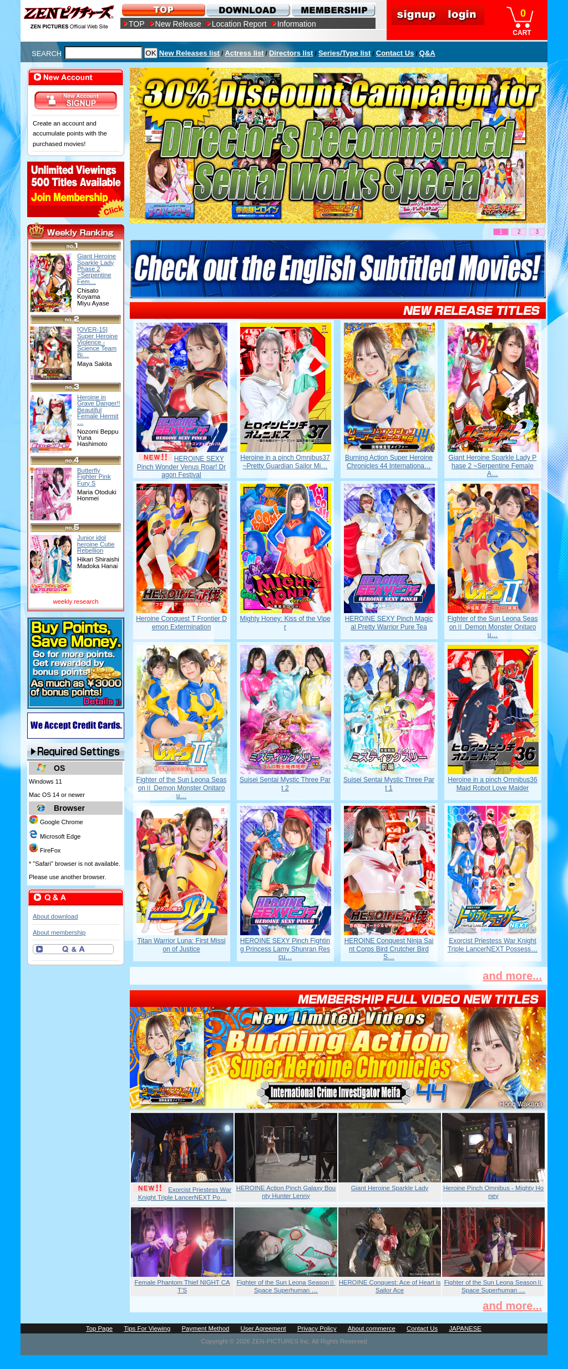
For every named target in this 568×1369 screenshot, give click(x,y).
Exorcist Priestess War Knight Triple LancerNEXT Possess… (492, 944)
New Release (178, 23)
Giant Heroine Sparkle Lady (390, 1188)
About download (55, 916)
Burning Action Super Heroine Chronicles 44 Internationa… (389, 461)
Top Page (99, 1328)
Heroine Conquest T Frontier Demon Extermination (181, 622)
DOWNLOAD (247, 10)
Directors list (291, 53)
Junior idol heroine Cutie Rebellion (96, 544)
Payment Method (205, 1328)
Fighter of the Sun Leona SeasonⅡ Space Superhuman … (286, 1286)
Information (296, 23)
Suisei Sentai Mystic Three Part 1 (388, 783)
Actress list (244, 53)
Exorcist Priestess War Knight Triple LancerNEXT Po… (184, 1193)
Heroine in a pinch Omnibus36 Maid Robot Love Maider (492, 783)
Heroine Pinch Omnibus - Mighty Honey (493, 1192)
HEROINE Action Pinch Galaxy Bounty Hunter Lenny (286, 1192)
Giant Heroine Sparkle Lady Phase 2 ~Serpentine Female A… (493, 466)
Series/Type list (344, 53)
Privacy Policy (317, 1328)
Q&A (427, 53)
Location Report (239, 23)
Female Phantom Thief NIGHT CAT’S (182, 1286)
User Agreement (263, 1328)
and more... (512, 976)
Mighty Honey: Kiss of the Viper (285, 622)
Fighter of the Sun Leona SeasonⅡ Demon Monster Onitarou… (493, 627)
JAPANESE (465, 1328)
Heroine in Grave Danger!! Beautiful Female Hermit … (98, 409)
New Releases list (189, 53)
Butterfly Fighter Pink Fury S (94, 477)
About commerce (371, 1328)
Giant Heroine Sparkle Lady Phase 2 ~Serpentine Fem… (96, 268)
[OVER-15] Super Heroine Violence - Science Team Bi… (97, 342)
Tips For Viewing (147, 1328)
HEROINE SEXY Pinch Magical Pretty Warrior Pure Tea (389, 622)
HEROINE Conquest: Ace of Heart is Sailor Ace (390, 1286)
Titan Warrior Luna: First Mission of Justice (181, 944)
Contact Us (395, 53)
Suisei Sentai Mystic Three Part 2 (285, 783)
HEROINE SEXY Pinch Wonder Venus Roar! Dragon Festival (181, 467)
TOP (137, 23)
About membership (59, 932)
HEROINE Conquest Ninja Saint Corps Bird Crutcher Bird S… (389, 949)
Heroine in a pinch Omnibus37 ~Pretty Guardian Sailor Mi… (284, 461)
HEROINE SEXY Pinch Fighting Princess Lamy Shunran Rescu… (285, 949)
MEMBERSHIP (332, 10)
